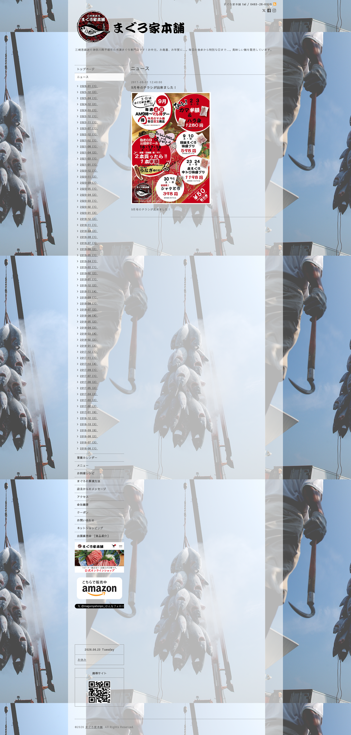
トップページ (85, 69)
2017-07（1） (89, 376)
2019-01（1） (89, 279)
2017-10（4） (89, 363)
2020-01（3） (89, 213)
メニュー (83, 465)
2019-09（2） (89, 231)
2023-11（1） (89, 122)
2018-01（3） (89, 345)
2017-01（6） (89, 412)
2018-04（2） (89, 327)
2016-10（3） (89, 424)
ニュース (83, 77)
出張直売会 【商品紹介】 (93, 536)
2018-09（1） (89, 297)
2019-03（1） (89, 267)
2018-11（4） (89, 291)
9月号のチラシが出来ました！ (154, 87)
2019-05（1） (89, 255)
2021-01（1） (89, 164)
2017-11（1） (89, 357)
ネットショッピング (90, 528)
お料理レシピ (85, 473)
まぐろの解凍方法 (88, 481)
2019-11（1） (89, 225)
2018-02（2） (89, 339)
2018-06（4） (89, 315)
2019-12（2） (89, 219)
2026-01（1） (89, 86)
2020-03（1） (89, 200)
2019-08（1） (89, 237)
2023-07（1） (89, 128)
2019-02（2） (89, 273)
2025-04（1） (89, 98)
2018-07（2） (89, 309)
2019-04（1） (89, 261)
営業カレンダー (87, 457)
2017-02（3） (89, 406)
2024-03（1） (89, 110)
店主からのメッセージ (91, 489)
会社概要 (83, 504)
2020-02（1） (89, 206)
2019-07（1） (89, 243)
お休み (82, 659)
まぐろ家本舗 (94, 727)
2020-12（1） (89, 170)
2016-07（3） (89, 442)
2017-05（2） (89, 388)
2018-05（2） (89, 321)
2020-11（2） (89, 176)
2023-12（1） (89, 116)
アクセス (83, 497)
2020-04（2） (89, 194)
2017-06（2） (89, 382)
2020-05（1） (89, 188)
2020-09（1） (89, 182)
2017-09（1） (89, 370)
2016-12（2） (89, 418)
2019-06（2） (89, 249)
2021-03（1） (89, 158)
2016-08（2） (89, 436)
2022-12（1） (89, 134)
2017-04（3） (89, 394)
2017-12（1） (89, 351)
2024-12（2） (89, 104)
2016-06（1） (89, 448)
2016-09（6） (89, 430)
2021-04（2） (89, 152)
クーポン (83, 512)
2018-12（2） (89, 285)
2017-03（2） (89, 400)
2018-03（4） (89, 333)
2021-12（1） (89, 140)
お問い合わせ (85, 520)
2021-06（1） (89, 146)
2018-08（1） (89, 303)
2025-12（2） (89, 92)
